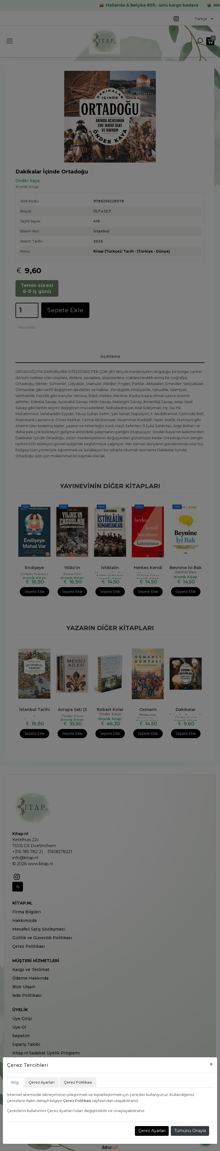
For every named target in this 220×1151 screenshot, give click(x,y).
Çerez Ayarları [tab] (41, 1082)
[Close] (211, 1064)
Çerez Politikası (77, 1101)
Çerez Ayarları (152, 1130)
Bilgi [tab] (15, 1082)
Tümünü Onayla (190, 1130)
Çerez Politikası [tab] (78, 1082)
